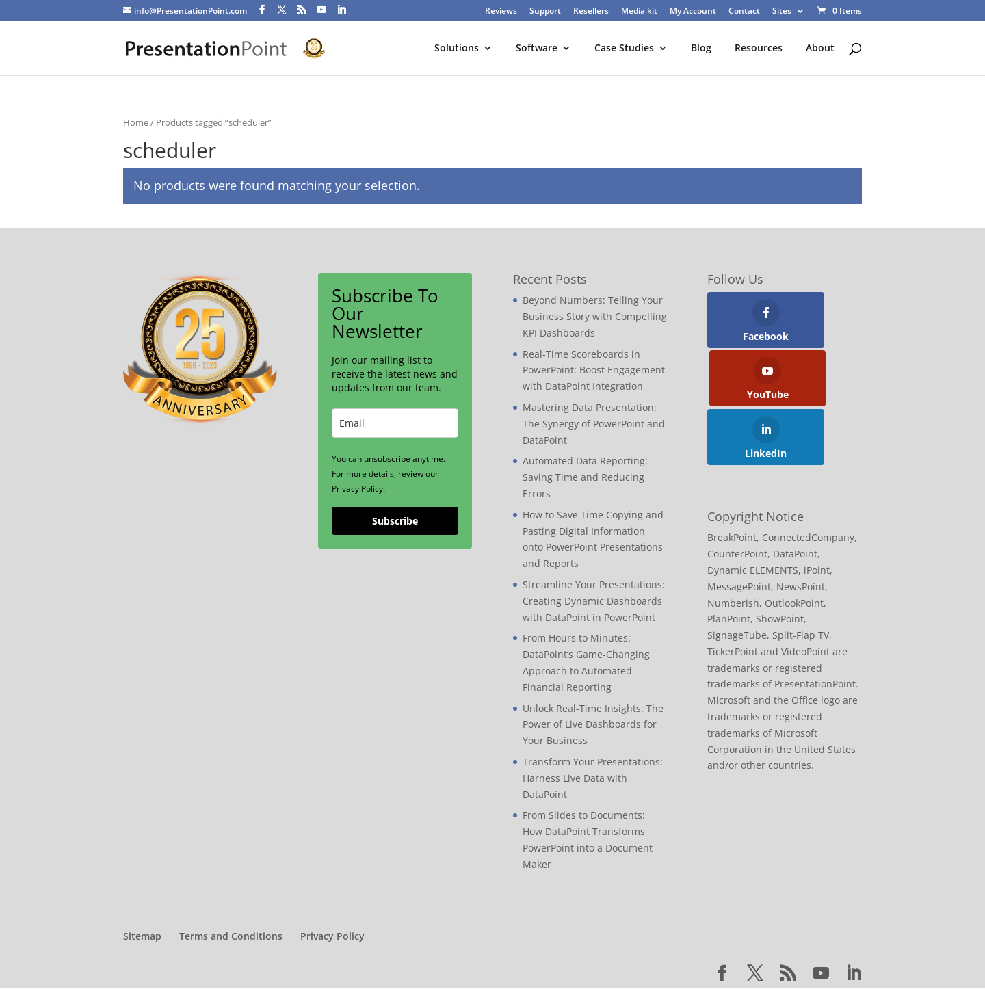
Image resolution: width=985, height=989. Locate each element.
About (820, 49)
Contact (744, 11)
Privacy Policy (332, 936)
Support (545, 11)
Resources (759, 49)
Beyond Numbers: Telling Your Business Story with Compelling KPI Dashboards (595, 317)
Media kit (639, 11)
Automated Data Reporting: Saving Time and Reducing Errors (585, 478)
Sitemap (142, 936)
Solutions (456, 49)
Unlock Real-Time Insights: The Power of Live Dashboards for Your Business (593, 725)
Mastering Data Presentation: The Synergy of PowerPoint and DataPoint (594, 424)
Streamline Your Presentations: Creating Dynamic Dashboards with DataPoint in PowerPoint (594, 601)
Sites (781, 11)
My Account (693, 11)
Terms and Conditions (231, 936)
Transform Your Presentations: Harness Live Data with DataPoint (593, 779)
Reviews (501, 11)
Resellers (591, 11)
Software (536, 49)
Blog (701, 49)
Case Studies (624, 49)
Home (135, 123)
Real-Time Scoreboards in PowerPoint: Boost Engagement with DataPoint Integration (594, 371)
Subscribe (395, 521)
